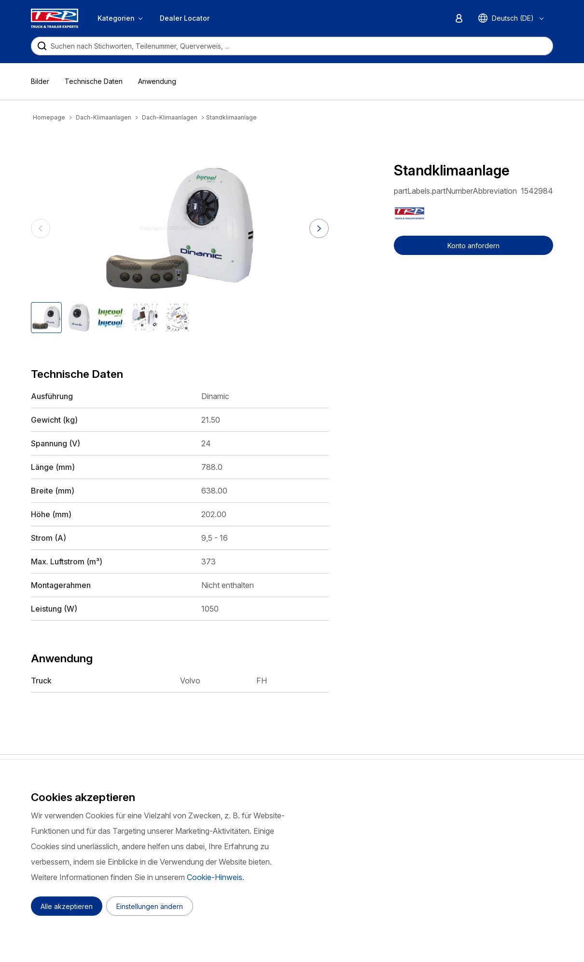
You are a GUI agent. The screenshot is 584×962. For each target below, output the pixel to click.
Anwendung (157, 81)
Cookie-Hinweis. (215, 877)
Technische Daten (94, 81)
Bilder (40, 81)
